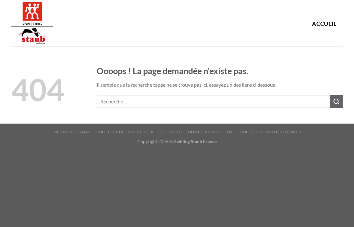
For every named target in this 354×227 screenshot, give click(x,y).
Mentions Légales (73, 132)
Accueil (324, 23)
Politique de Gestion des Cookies (264, 132)
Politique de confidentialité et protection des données (159, 132)
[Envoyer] (336, 101)
